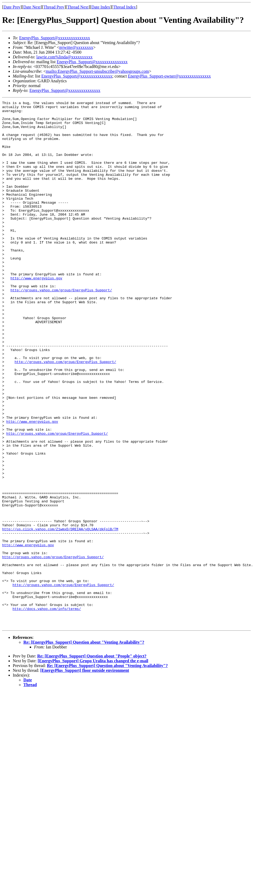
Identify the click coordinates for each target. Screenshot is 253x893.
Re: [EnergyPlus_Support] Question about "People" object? (91, 761)
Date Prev (11, 7)
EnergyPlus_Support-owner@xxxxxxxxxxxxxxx (169, 76)
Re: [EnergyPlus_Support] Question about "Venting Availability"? (83, 747)
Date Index (100, 7)
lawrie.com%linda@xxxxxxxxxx (64, 57)
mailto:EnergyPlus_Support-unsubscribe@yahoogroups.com (97, 71)
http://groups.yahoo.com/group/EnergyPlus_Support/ (61, 328)
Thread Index (124, 7)
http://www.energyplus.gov (36, 313)
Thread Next (77, 7)
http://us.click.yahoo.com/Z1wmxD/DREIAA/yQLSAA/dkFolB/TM (60, 615)
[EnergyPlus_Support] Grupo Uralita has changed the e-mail (93, 766)
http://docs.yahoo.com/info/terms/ (46, 710)
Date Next (32, 7)
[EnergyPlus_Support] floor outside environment (84, 775)
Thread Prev (53, 7)
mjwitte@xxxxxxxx (76, 47)
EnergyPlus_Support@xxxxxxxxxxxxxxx (54, 38)
